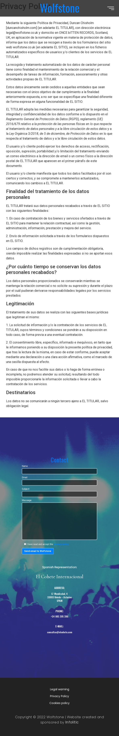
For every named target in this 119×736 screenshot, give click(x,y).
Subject (59, 504)
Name (59, 487)
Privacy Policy (59, 696)
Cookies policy (59, 703)
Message (59, 525)
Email (59, 496)
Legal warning (59, 689)
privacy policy (61, 544)
